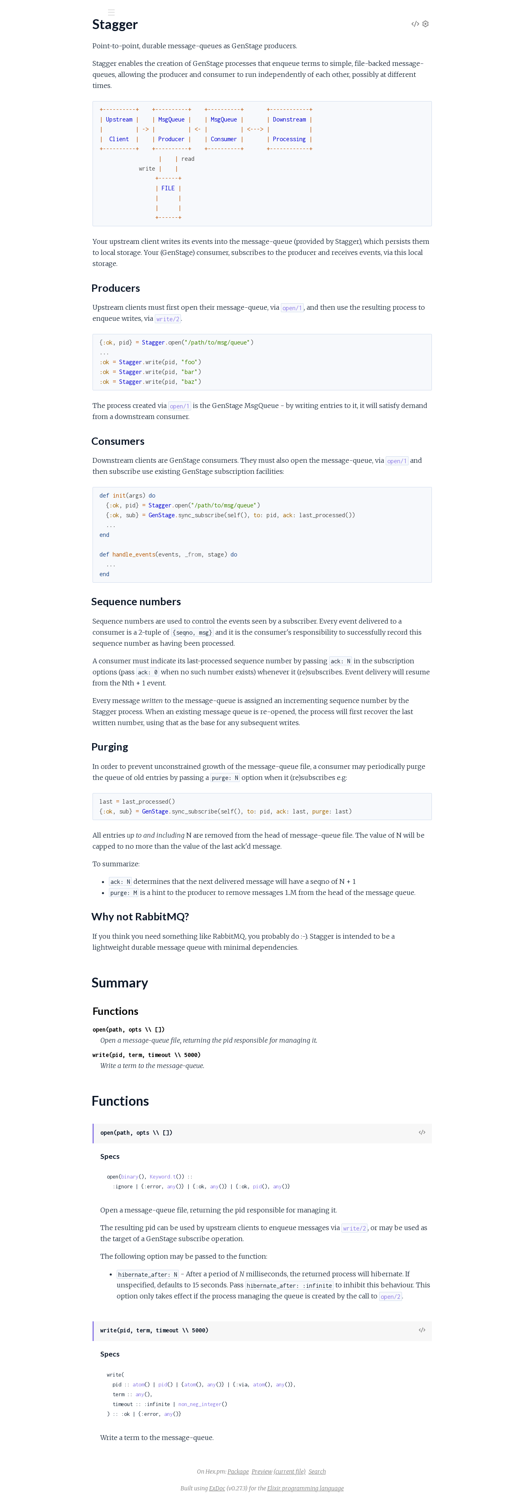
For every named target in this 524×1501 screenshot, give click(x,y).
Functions (27, 164)
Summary (27, 154)
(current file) (351, 1471)
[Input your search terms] (61, 12)
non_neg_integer (261, 1404)
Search (378, 1471)
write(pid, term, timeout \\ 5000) (208, 1054)
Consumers (35, 116)
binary (191, 1177)
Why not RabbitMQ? (48, 141)
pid (318, 1186)
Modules (49, 57)
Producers (34, 108)
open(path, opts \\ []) (190, 1029)
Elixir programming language (367, 1488)
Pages (17, 57)
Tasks (86, 57)
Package (299, 1471)
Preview (323, 1471)
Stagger (24, 32)
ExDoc (279, 1488)
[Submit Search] (12, 12)
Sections (26, 96)
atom (200, 1385)
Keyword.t (224, 1177)
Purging (29, 133)
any (232, 1186)
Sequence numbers (46, 124)
